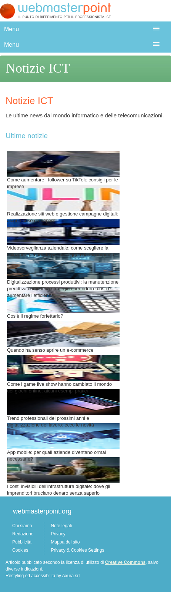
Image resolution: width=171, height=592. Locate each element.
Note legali (61, 525)
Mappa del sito (65, 542)
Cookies (20, 550)
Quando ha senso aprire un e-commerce (50, 350)
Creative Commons (125, 562)
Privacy (58, 533)
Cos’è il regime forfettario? (35, 316)
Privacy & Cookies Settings (77, 550)
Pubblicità (21, 542)
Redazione (22, 533)
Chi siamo (22, 525)
